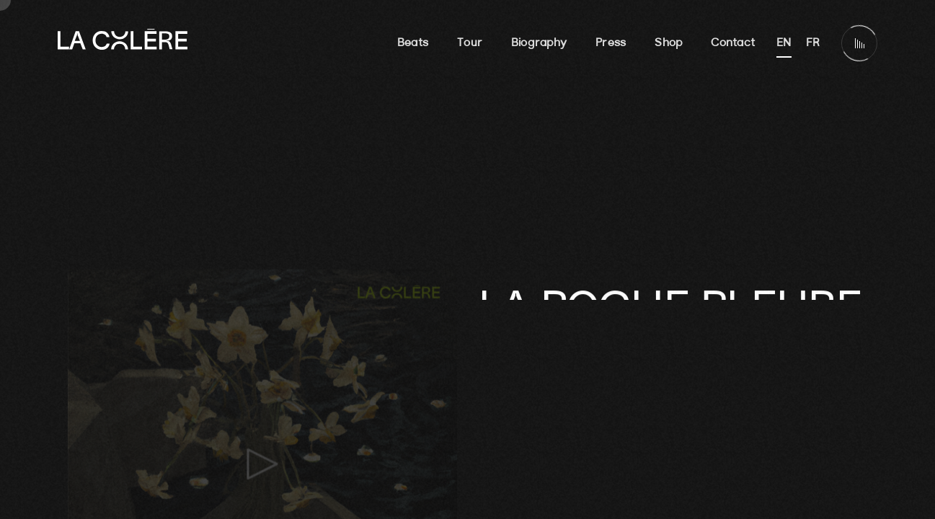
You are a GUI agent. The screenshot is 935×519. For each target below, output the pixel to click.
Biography (539, 43)
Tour (469, 43)
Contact (733, 43)
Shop (668, 43)
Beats (412, 43)
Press (610, 43)
